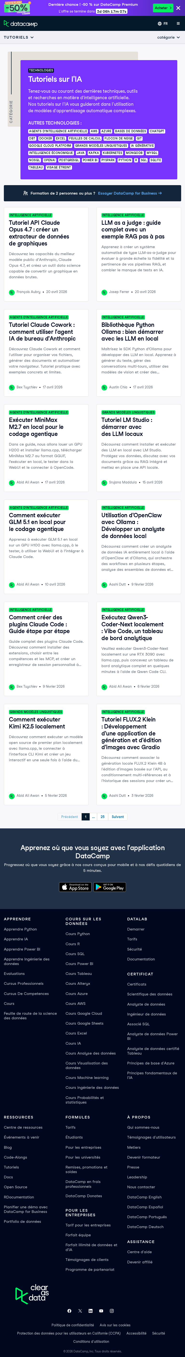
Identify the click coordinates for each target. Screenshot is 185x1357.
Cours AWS (76, 1003)
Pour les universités (83, 1157)
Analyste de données (146, 1004)
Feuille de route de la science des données (30, 1015)
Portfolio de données (22, 1221)
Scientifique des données (149, 994)
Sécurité (134, 949)
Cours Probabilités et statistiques (85, 1100)
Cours (9, 1003)
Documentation (141, 959)
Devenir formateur (143, 1157)
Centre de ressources (23, 1127)
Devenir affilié (139, 1262)
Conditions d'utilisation (91, 1341)
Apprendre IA (16, 939)
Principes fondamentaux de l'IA (152, 1075)
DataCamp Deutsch (145, 1226)
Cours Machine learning (87, 1077)
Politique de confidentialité (73, 1325)
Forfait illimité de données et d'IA (91, 1247)
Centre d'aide (139, 1252)
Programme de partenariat (90, 1269)
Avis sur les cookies (115, 1325)
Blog (8, 1147)
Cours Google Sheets (85, 1023)
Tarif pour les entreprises (88, 1225)
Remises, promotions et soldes (86, 1169)
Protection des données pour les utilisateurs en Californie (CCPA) (69, 1333)
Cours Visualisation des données (87, 1065)
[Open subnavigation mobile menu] (19, 37)
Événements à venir (21, 1137)
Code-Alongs (15, 1157)
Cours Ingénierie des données (92, 1087)
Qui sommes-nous (143, 1127)
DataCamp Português (147, 1217)
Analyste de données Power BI (152, 1036)
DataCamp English (144, 1197)
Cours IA (73, 1043)
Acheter (163, 8)
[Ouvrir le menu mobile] (178, 23)
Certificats (136, 984)
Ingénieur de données (146, 1014)
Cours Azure (77, 993)
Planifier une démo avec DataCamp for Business (26, 1209)
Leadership (137, 1177)
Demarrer (136, 929)
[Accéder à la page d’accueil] (21, 23)
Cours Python (78, 933)
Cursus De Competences (26, 993)
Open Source (15, 1187)
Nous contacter (141, 1187)
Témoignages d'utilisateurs (151, 1137)
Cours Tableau (79, 973)
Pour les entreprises (83, 1147)
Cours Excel (76, 1033)
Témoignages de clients (87, 1259)
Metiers (134, 1147)
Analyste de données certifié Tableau (153, 1051)
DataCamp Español (145, 1207)
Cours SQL (75, 953)
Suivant (118, 817)
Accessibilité (136, 1333)
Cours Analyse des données (91, 1053)
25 (103, 817)
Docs (8, 1177)
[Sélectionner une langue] (163, 23)
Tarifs (132, 939)
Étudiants (74, 1137)
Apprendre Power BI (22, 949)
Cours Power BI (79, 963)
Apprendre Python (20, 929)
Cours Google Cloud (84, 1013)
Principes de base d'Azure (150, 1063)
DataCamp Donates (84, 1196)
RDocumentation (19, 1197)
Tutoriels (11, 1167)
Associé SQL (138, 1024)
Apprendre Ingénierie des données (27, 961)
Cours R (73, 944)
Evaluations (14, 973)
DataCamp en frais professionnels (83, 1184)
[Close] (178, 8)
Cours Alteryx (78, 983)
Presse (133, 1167)
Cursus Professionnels (24, 983)
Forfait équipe (78, 1235)
